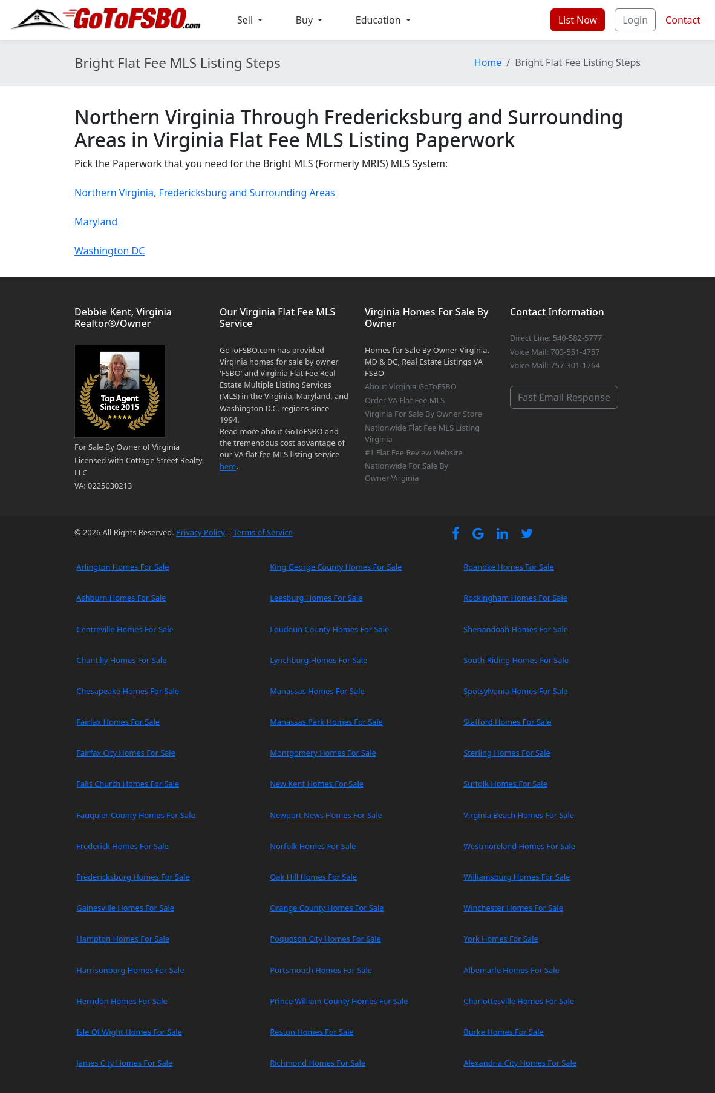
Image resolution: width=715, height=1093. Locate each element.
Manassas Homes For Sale (317, 690)
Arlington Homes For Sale (122, 566)
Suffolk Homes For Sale (505, 783)
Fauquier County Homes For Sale (135, 815)
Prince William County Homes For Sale (339, 1001)
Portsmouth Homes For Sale (321, 970)
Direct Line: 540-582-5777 (556, 337)
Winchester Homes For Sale (513, 907)
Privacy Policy (200, 532)
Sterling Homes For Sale (506, 752)
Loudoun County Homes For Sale (329, 629)
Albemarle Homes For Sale (511, 970)
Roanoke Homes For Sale (508, 566)
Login (635, 20)
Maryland (95, 221)
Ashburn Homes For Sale (121, 597)
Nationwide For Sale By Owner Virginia (406, 471)
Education (379, 20)
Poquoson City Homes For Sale (325, 938)
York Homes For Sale (500, 938)
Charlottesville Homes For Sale (518, 1001)
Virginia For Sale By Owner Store (423, 413)
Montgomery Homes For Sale (323, 752)
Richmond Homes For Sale (317, 1062)
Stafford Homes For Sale (507, 721)
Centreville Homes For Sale (124, 629)
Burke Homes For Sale (503, 1031)
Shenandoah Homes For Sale (515, 629)
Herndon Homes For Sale (121, 1001)
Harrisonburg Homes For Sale (130, 970)
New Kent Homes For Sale (317, 783)
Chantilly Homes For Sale (121, 660)
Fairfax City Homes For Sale (125, 752)
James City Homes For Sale (124, 1062)
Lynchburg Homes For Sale (318, 660)
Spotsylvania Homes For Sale (515, 690)
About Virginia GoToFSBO (411, 386)
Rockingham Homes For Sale (515, 597)
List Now (577, 20)
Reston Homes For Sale (312, 1031)
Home (488, 62)
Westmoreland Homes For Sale (519, 845)
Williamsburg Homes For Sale (516, 876)
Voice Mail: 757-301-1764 (555, 365)
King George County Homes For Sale (336, 566)
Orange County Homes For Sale (327, 907)
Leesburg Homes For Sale (316, 597)
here (228, 466)
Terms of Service (262, 532)
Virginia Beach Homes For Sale (518, 815)
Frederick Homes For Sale (122, 845)
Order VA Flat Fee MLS (405, 400)
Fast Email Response (564, 397)
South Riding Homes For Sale (516, 660)
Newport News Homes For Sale (326, 815)
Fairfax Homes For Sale (118, 721)
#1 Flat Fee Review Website (413, 452)
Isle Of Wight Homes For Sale (129, 1031)
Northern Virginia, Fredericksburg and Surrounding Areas (204, 192)
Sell (246, 20)
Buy (306, 20)
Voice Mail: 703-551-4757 (555, 351)
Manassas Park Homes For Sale (326, 721)
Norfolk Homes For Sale (313, 845)
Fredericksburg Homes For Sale (132, 876)
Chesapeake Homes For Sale (127, 690)
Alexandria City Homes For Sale (519, 1062)
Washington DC (109, 250)
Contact (682, 20)
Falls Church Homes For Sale (127, 783)
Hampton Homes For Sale (122, 938)
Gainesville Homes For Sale (125, 907)
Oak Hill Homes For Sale (313, 876)
